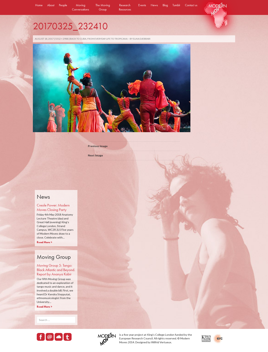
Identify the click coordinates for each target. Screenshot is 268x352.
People (63, 5)
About (50, 5)
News (154, 5)
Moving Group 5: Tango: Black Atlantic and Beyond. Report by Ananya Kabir (56, 270)
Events (142, 5)
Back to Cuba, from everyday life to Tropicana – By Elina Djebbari (110, 38)
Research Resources (125, 7)
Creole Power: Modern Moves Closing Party (53, 207)
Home (39, 5)
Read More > (44, 242)
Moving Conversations (80, 7)
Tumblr (176, 5)
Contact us (191, 5)
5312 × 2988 (61, 38)
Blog (165, 5)
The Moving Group (102, 7)
